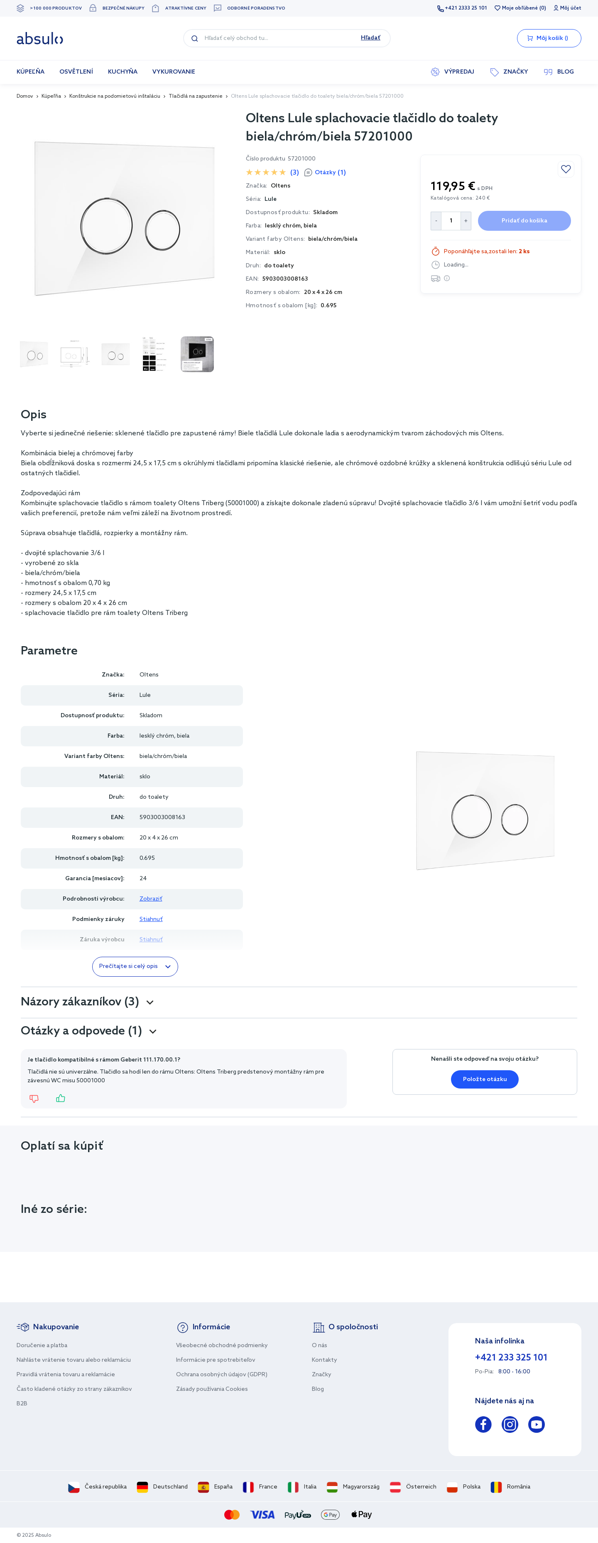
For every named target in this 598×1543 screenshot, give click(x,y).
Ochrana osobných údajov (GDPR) (221, 1374)
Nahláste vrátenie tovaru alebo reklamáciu (74, 1360)
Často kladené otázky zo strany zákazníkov (74, 1389)
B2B (22, 1403)
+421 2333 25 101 (466, 8)
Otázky (330, 172)
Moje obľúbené (520, 8)
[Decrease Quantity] (436, 221)
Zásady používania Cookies (212, 1389)
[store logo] (40, 38)
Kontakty (324, 1360)
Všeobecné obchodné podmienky (222, 1345)
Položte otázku (485, 1079)
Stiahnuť (151, 919)
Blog (318, 1389)
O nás (319, 1345)
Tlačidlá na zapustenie (196, 96)
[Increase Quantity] (466, 221)
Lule (271, 199)
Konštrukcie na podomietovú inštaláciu (114, 96)
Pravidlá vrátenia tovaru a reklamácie (66, 1374)
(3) (294, 173)
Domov (25, 96)
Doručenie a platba (42, 1345)
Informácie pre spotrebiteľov (215, 1360)
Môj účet (570, 8)
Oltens (149, 675)
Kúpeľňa (51, 96)
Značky (321, 1374)
